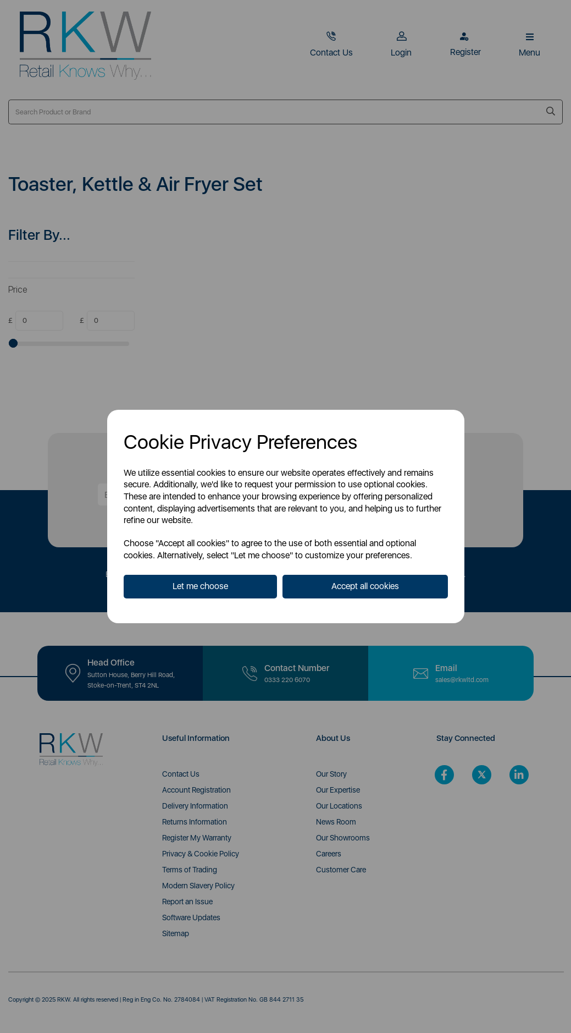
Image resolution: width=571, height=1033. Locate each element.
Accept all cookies (365, 586)
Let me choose (200, 586)
